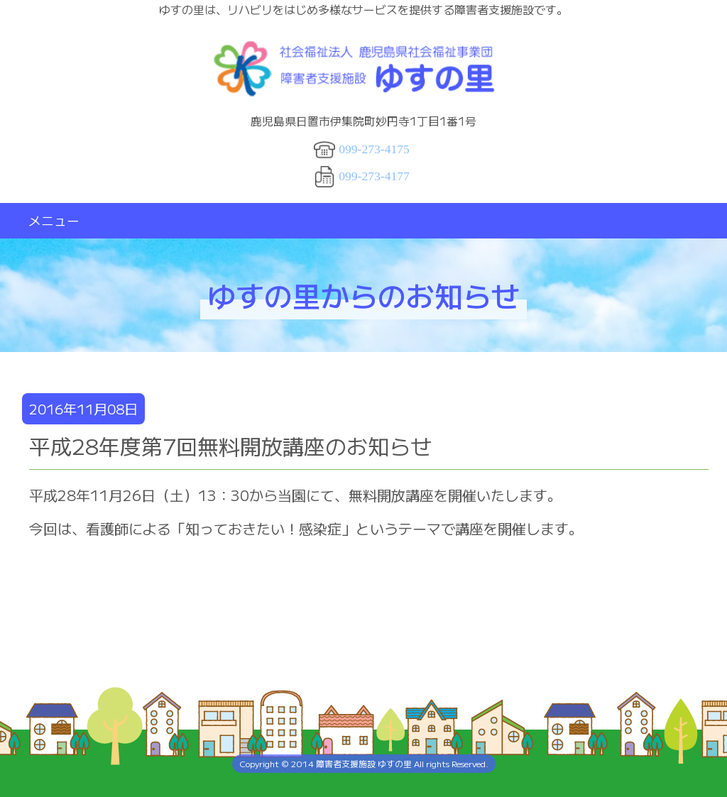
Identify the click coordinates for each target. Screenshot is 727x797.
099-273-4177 (374, 176)
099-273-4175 (374, 149)
